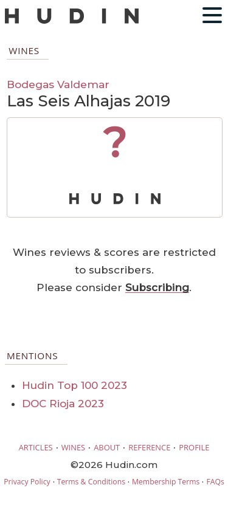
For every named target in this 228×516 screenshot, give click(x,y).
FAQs (215, 481)
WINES (73, 447)
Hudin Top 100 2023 (74, 385)
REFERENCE (149, 447)
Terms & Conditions (91, 481)
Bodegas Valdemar (58, 84)
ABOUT (107, 447)
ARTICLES (36, 447)
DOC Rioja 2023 (63, 403)
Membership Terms (165, 481)
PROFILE (194, 447)
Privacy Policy (27, 481)
